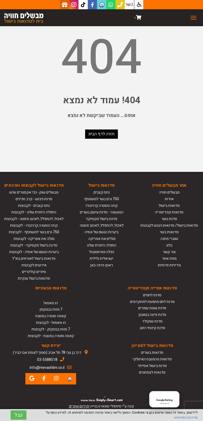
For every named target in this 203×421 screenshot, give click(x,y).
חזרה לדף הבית (101, 134)
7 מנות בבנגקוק (50, 309)
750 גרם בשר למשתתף (101, 199)
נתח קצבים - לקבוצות (34, 205)
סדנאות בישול (169, 205)
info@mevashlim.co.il (47, 367)
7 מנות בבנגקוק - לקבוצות (50, 329)
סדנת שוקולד (152, 321)
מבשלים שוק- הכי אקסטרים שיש (33, 192)
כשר (129, 4)
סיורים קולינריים (34, 272)
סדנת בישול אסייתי (152, 366)
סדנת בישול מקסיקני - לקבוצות (33, 245)
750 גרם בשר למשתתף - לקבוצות (34, 232)
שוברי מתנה (169, 238)
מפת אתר (169, 258)
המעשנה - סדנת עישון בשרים (101, 212)
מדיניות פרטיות (169, 265)
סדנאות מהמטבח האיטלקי (152, 359)
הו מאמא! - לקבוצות (51, 322)
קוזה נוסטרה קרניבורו (102, 205)
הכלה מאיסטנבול (101, 252)
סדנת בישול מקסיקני (101, 219)
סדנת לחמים (152, 295)
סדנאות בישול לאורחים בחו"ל (34, 258)
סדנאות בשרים (152, 352)
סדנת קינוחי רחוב (152, 328)
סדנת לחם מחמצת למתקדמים (152, 301)
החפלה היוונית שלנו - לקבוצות (33, 212)
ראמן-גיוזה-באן (101, 265)
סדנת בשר (169, 219)
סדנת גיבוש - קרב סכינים (34, 199)
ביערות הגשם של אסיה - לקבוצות (34, 252)
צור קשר (169, 252)
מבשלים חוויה (169, 192)
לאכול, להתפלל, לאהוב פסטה (101, 225)
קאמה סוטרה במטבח (50, 316)
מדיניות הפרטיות (186, 417)
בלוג (169, 245)
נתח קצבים (102, 192)
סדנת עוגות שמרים (152, 308)
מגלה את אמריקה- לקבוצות (33, 238)
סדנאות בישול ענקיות (34, 278)
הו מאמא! (51, 303)
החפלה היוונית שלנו (101, 245)
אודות (169, 199)
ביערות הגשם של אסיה (101, 232)
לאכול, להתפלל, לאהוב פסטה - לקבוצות (33, 219)
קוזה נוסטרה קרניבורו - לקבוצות (34, 225)
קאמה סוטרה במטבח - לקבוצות (51, 336)
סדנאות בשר (169, 232)
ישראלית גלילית (101, 258)
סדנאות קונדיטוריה (169, 212)
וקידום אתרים (79, 406)
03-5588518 (47, 359)
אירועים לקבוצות (34, 265)
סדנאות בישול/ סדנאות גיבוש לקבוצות (169, 225)
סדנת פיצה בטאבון (152, 314)
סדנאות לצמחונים (152, 372)
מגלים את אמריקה (101, 238)
